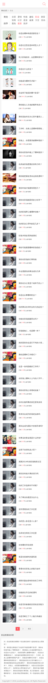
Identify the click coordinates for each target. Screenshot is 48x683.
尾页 (29, 629)
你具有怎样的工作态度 (28, 533)
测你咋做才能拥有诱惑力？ (29, 188)
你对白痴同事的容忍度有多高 (30, 402)
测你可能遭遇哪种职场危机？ (30, 247)
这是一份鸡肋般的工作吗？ (29, 366)
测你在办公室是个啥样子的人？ (31, 283)
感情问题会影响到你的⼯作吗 (30, 581)
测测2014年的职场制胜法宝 (30, 462)
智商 (14, 20)
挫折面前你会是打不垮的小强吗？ (32, 343)
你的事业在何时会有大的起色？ (31, 307)
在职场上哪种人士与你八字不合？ (32, 378)
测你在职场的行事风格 (28, 259)
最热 (14, 23)
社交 (20, 20)
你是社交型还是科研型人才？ (30, 45)
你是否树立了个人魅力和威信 (30, 616)
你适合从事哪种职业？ (28, 295)
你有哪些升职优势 (26, 545)
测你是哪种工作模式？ (28, 355)
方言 (37, 20)
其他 (43, 20)
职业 (37, 17)
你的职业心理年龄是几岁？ (29, 224)
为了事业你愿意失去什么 (28, 497)
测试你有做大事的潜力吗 (28, 473)
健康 (31, 20)
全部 (14, 17)
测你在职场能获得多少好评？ (30, 200)
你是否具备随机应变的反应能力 (31, 604)
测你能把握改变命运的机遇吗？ (31, 176)
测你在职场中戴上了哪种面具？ (31, 152)
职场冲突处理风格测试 (28, 236)
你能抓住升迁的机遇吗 (28, 592)
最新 (20, 23)
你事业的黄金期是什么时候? (30, 438)
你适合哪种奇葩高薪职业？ (29, 33)
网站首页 (4, 11)
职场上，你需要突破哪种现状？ (31, 140)
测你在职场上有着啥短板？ (29, 390)
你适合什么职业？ (26, 69)
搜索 (44, 3)
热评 (25, 23)
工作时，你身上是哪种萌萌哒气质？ (33, 128)
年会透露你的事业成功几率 (29, 271)
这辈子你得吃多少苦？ (28, 450)
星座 (25, 20)
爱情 (20, 17)
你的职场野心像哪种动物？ (29, 212)
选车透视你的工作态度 (28, 509)
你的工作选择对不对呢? (28, 485)
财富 (43, 17)
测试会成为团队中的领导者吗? (31, 426)
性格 (25, 17)
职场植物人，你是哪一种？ (29, 331)
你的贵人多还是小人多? (28, 521)
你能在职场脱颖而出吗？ (28, 319)
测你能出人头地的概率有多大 (30, 105)
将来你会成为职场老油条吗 (29, 414)
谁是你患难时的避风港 (28, 557)
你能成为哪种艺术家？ (28, 81)
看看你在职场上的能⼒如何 (29, 569)
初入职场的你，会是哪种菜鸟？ (31, 57)
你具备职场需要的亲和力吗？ (30, 164)
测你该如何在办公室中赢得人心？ (32, 117)
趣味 (31, 17)
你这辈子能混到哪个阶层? (29, 93)
